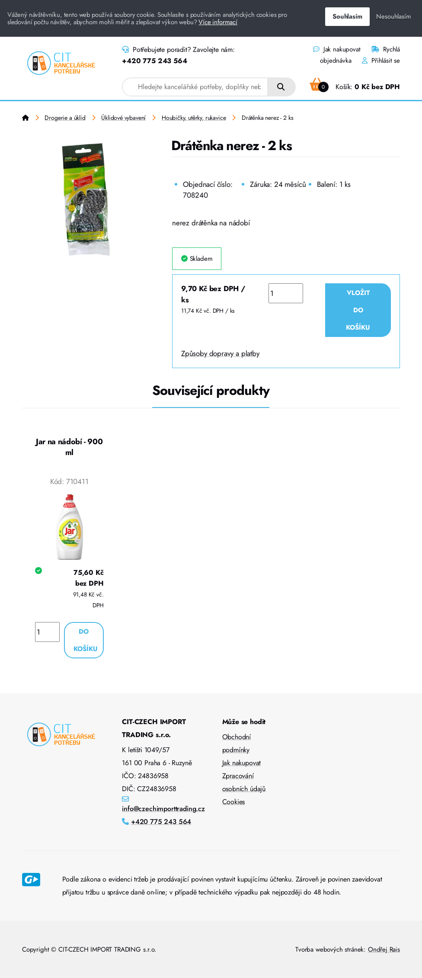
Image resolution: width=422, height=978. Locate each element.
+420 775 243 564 (154, 61)
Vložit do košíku (358, 310)
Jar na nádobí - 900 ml (69, 447)
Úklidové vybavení (123, 117)
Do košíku (86, 640)
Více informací (217, 22)
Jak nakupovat (336, 49)
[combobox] (195, 86)
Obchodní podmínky (236, 743)
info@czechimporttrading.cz (163, 809)
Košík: (355, 87)
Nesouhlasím (393, 16)
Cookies (233, 802)
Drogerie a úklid (65, 117)
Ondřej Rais (384, 949)
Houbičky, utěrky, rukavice (194, 117)
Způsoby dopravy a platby (220, 353)
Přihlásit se (381, 60)
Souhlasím (347, 16)
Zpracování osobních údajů (244, 782)
